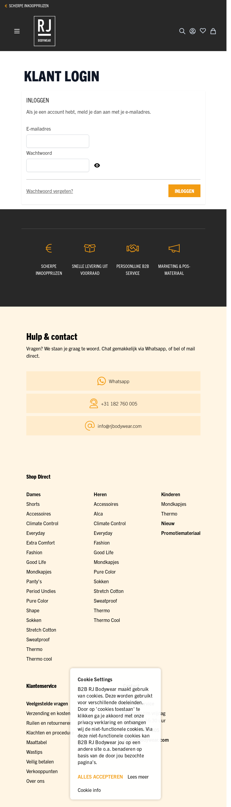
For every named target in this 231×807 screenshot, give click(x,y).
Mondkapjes (38, 571)
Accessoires (38, 513)
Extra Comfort (40, 542)
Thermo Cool (107, 620)
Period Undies (41, 591)
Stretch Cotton (41, 629)
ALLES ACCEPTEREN (100, 776)
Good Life (36, 562)
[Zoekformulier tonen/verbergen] (182, 31)
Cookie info (89, 790)
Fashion (34, 552)
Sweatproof (38, 639)
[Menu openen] (17, 31)
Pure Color (37, 600)
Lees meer (138, 776)
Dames (33, 494)
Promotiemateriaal (180, 533)
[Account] (192, 31)
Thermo (34, 649)
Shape (32, 610)
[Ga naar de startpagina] (44, 31)
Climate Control (42, 523)
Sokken (33, 620)
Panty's (34, 581)
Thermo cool (39, 659)
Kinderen (170, 494)
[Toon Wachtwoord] (97, 165)
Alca (98, 513)
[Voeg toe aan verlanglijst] (203, 30)
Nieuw (167, 523)
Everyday (35, 533)
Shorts (33, 504)
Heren (100, 494)
